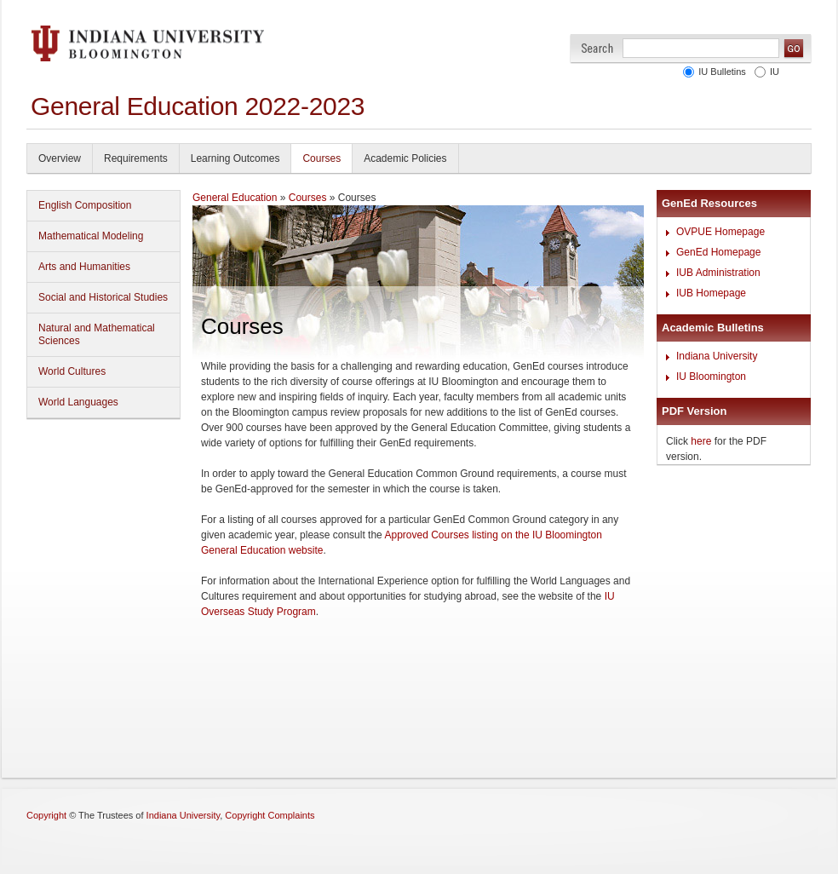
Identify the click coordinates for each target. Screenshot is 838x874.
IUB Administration (718, 273)
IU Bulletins (722, 71)
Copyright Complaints (269, 815)
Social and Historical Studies (103, 297)
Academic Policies (405, 158)
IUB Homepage (711, 293)
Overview (59, 158)
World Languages (78, 402)
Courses (321, 158)
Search (597, 48)
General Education (234, 198)
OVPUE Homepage (720, 232)
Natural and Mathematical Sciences (96, 334)
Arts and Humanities (84, 267)
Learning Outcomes (235, 158)
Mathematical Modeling (90, 236)
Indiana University (716, 356)
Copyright (46, 815)
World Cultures (72, 371)
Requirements (136, 158)
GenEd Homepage (718, 252)
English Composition (84, 205)
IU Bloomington (711, 376)
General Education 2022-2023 (197, 106)
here (701, 441)
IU (774, 71)
